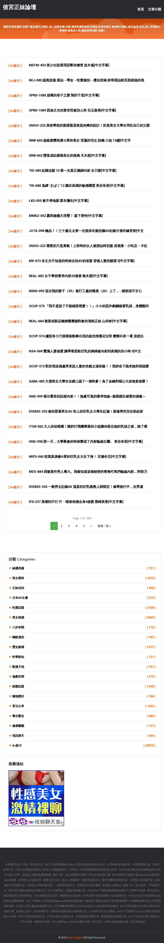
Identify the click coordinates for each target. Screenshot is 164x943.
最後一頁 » (104, 526)
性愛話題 (83, 607)
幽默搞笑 (83, 637)
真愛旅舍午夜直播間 (88, 885)
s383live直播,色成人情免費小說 (69, 911)
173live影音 (25, 921)
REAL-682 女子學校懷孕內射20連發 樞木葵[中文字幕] (68, 276)
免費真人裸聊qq (111, 885)
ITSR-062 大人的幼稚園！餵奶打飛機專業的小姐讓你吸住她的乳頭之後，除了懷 (88, 426)
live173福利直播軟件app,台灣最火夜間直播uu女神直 (75, 864)
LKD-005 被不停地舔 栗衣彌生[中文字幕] (59, 201)
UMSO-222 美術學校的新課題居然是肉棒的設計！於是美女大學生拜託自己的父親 (89, 125)
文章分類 (154, 9)
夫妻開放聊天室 (141, 864)
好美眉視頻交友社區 (46, 895)
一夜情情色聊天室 (64, 885)
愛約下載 (58, 874)
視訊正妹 (97, 921)
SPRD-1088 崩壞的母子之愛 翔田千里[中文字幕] (64, 95)
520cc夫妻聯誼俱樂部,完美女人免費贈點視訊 (41, 869)
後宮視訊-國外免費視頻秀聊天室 (27, 890)
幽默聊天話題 (42, 921)
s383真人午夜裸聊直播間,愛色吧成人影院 (93, 869)
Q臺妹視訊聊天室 (75, 890)
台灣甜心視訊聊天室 (141, 880)
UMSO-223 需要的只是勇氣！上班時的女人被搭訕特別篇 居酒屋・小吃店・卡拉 (88, 246)
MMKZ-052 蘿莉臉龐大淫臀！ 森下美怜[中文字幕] (66, 216)
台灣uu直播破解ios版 (116, 921)
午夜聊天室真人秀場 (16, 864)
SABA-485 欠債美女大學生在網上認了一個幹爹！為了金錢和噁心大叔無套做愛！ (89, 381)
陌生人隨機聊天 (71, 880)
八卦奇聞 (83, 627)
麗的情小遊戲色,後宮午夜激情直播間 (106, 900)
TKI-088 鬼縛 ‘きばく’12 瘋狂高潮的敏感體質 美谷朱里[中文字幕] (77, 186)
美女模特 (83, 578)
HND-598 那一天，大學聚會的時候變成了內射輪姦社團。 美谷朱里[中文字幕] (86, 441)
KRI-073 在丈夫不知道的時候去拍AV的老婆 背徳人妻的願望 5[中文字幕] (82, 261)
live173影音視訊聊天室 (32, 916)
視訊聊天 (83, 735)
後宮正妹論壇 (19, 7)
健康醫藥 (83, 726)
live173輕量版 (55, 890)
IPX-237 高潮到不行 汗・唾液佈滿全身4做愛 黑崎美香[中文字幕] (76, 502)
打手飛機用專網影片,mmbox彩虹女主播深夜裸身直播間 (86, 906)
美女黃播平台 (41, 911)
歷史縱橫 (83, 647)
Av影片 (15, 65)
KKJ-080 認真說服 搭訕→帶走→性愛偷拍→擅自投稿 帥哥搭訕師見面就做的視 (86, 80)
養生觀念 (83, 716)
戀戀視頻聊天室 (91, 880)
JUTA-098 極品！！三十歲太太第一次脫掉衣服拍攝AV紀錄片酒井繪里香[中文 (86, 231)
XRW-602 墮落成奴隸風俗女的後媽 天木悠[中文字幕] (67, 155)
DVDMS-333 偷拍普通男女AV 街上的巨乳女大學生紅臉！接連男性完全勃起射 (86, 411)
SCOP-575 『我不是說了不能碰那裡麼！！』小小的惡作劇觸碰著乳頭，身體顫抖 (89, 306)
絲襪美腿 (83, 568)
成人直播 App (59, 921)
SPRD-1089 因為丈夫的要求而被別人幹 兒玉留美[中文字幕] (72, 110)
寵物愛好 (83, 696)
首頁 (140, 9)
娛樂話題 (83, 686)
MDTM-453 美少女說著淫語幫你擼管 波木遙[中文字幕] (69, 65)
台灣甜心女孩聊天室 (30, 880)
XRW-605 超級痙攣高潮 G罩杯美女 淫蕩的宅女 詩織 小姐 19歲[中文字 (80, 140)
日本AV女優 (83, 597)
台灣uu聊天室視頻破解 (95, 895)
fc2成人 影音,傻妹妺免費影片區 (34, 906)
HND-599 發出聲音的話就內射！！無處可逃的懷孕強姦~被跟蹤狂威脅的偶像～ (87, 396)
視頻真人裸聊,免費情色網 (36, 874)
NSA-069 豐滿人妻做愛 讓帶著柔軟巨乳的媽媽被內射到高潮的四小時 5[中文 (85, 351)
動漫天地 (83, 666)
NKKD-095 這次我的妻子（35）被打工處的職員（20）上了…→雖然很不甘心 (85, 291)
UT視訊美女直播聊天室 (60, 916)
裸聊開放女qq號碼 (70, 895)
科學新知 (83, 657)
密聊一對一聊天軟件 (134, 885)
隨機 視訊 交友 (51, 880)
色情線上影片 (24, 911)
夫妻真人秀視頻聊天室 (40, 885)
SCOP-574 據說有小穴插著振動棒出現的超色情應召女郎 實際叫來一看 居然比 (86, 336)
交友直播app (137, 921)
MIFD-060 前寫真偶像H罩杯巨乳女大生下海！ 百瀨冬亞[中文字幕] (77, 456)
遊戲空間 (83, 676)
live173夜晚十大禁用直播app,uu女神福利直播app (54, 900)
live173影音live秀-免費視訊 (144, 916)
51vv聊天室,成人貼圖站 (102, 911)
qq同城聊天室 (119, 895)
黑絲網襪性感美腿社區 (114, 916)
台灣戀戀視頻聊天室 (87, 916)
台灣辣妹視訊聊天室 (118, 864)
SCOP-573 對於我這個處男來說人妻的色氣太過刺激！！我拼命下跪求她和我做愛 (89, 366)
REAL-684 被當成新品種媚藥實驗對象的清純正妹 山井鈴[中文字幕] (78, 321)
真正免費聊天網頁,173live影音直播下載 (87, 874)
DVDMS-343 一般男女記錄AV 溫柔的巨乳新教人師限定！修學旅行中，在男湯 (86, 487)
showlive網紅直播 (79, 921)
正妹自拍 (83, 588)
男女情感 (83, 617)
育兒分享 (83, 706)
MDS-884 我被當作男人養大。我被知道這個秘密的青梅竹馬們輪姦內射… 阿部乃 (88, 472)
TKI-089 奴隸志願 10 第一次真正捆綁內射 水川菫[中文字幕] (72, 170)
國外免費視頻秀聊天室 (115, 880)
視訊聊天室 (36, 864)
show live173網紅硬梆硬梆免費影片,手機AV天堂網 (116, 890)
